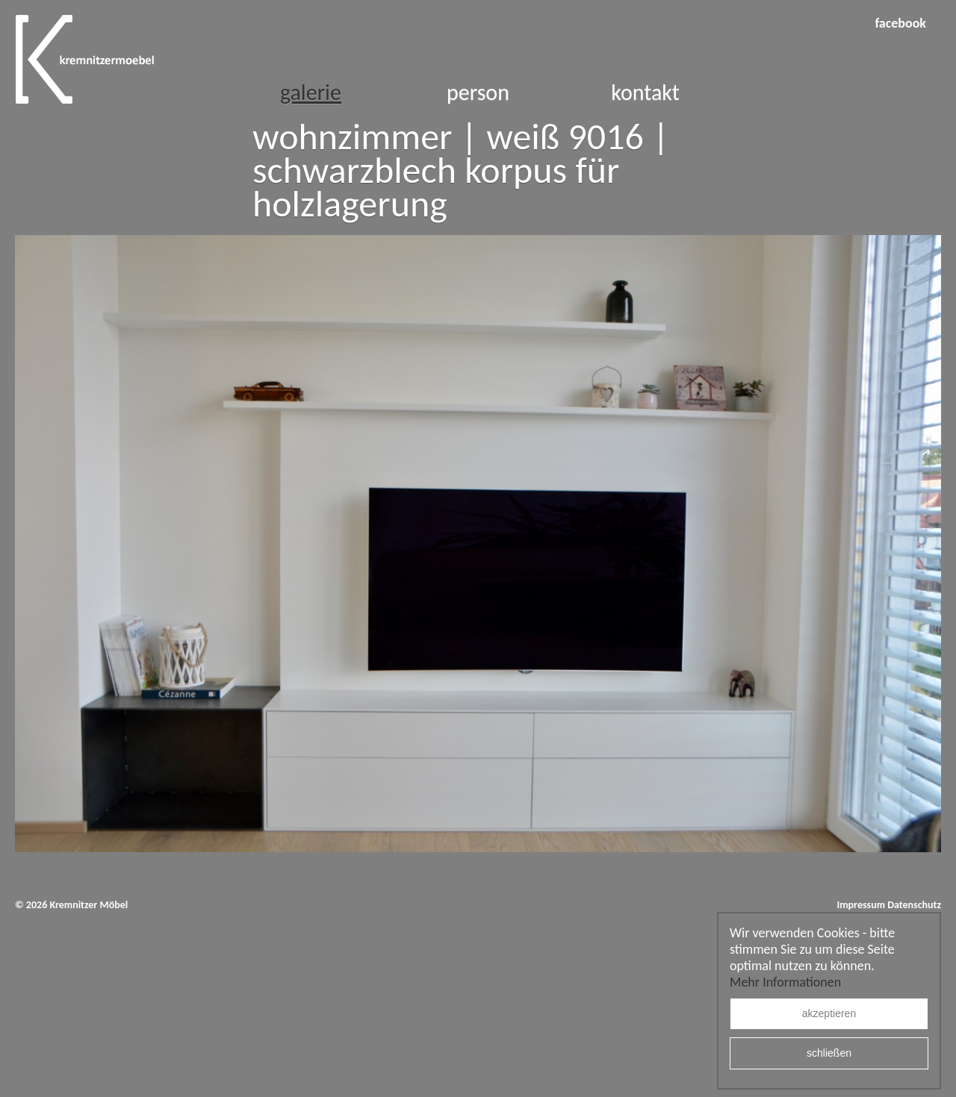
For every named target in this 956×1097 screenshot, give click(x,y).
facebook (900, 23)
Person (478, 92)
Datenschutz (914, 904)
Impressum (860, 904)
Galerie (310, 92)
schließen (829, 1054)
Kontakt (645, 92)
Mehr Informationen (785, 982)
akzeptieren (829, 1014)
